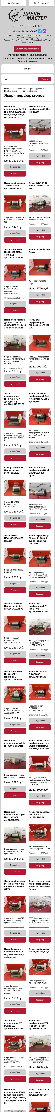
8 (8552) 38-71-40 (27, 26)
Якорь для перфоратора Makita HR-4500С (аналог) (14, 743)
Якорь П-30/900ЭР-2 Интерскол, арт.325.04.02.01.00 (39, 1092)
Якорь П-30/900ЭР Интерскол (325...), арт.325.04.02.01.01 (13, 606)
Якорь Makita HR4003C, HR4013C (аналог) (13, 538)
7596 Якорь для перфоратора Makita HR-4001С (39, 109)
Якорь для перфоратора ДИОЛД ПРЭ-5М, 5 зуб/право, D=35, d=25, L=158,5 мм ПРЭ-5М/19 (15, 112)
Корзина (41, 3)
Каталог (15, 3)
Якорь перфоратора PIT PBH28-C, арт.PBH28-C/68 (39, 814)
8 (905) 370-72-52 (23, 31)
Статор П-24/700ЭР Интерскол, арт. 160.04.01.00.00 (13, 470)
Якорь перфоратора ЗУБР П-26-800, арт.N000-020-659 (14, 185)
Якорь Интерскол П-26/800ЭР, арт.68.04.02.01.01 (38, 674)
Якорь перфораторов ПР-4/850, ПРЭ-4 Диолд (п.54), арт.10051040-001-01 (14, 398)
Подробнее (15, 167)
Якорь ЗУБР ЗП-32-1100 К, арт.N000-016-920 (39, 185)
